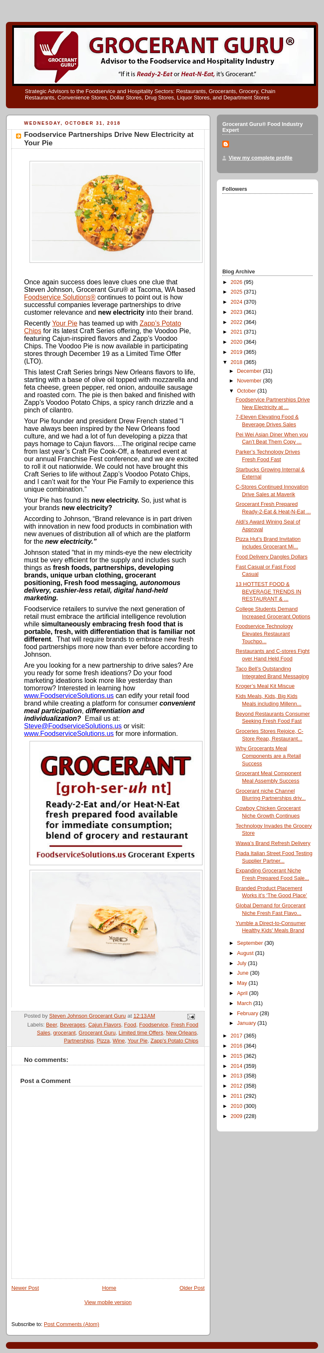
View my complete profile (260, 158)
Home (109, 1288)
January (247, 1023)
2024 (237, 302)
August (246, 953)
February (248, 1013)
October (247, 391)
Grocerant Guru (97, 1033)
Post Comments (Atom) (71, 1324)
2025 (237, 292)
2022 (237, 322)
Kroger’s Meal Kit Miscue (265, 686)
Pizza (103, 1041)
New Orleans (181, 1033)
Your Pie (64, 323)
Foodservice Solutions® (59, 297)
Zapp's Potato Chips (174, 1041)
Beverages (72, 1025)
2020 (237, 342)
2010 (237, 1106)
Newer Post (25, 1288)
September (251, 943)
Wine (119, 1041)
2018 (237, 362)
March (245, 1003)
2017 (237, 1036)
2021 (237, 332)
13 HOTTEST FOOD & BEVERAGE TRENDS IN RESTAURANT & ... (269, 591)
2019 (237, 352)
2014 (237, 1066)
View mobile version (108, 1302)
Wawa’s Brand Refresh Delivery (273, 843)
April (243, 993)
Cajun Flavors (104, 1025)
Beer (51, 1025)
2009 (237, 1116)
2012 (237, 1086)
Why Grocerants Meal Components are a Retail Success (268, 756)
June (243, 973)
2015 (237, 1056)
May (242, 983)
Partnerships (79, 1041)
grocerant (64, 1033)
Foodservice (153, 1025)
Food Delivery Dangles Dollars (272, 557)
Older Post (192, 1288)
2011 (237, 1096)
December (250, 371)
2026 (237, 282)
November (250, 381)
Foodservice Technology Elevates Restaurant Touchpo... (264, 633)
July (242, 963)
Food (130, 1025)
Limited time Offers (141, 1033)
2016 (237, 1046)
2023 (237, 312)
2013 (237, 1076)
